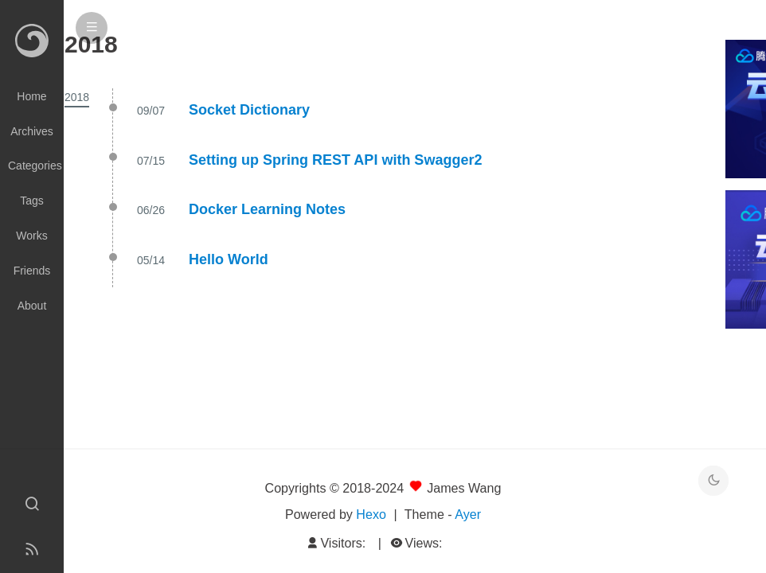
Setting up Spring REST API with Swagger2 (335, 160)
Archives (31, 131)
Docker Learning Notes (267, 209)
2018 (76, 97)
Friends (32, 270)
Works (31, 235)
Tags (32, 200)
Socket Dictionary (249, 110)
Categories (35, 165)
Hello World (228, 259)
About (32, 305)
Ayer (468, 514)
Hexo (371, 514)
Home (31, 96)
